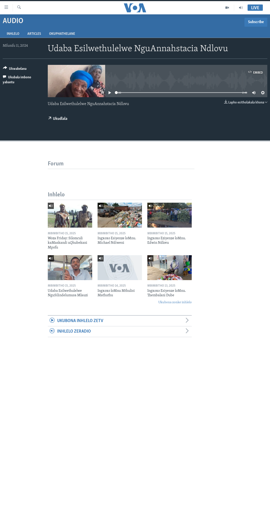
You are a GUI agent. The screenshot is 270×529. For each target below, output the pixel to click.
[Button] (14, 69)
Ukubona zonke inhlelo (175, 302)
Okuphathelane (62, 34)
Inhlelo (13, 34)
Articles (34, 34)
